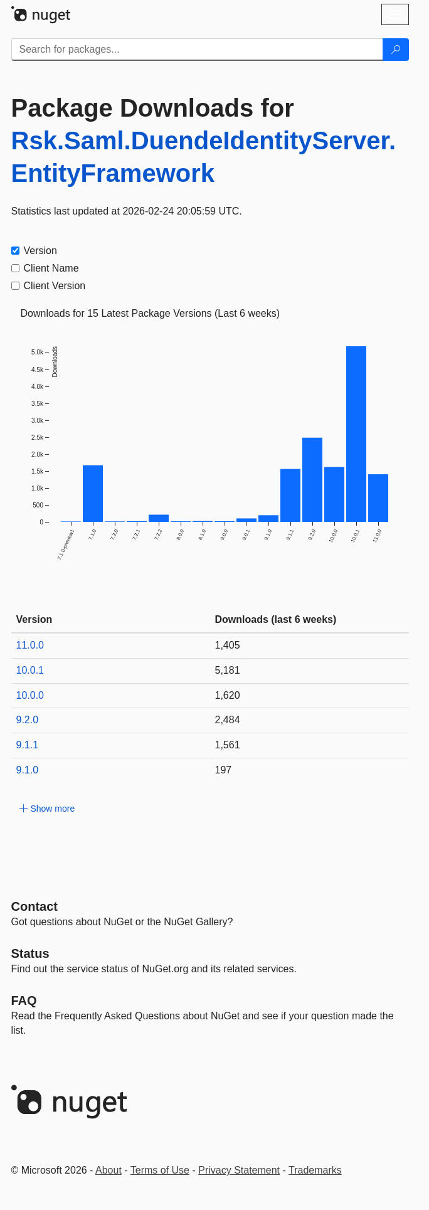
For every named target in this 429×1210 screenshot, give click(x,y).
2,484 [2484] (227, 719)
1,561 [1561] (227, 745)
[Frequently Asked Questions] (24, 1000)
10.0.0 (30, 695)
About (108, 1170)
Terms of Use (159, 1170)
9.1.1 (27, 745)
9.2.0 (27, 719)
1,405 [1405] (227, 645)
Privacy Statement (239, 1170)
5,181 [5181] (227, 670)
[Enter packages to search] (197, 49)
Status (30, 953)
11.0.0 (30, 645)
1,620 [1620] (227, 695)
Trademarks (315, 1170)
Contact (34, 906)
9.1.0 (27, 770)
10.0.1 (30, 670)
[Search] (396, 49)
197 (223, 770)
